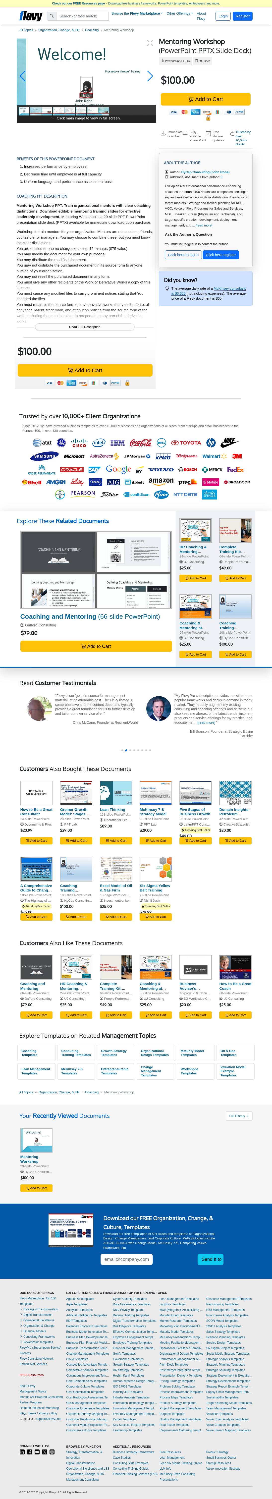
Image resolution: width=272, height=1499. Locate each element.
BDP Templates (76, 1321)
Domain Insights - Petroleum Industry (235, 814)
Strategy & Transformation (39, 1309)
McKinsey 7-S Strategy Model (153, 811)
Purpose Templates (172, 1414)
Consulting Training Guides (131, 1468)
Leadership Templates (127, 1430)
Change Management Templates (151, 1071)
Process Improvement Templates (181, 1392)
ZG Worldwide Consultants (203, 998)
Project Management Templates (181, 1408)
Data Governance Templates (132, 1304)
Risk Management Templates (225, 1310)
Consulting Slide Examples (131, 1463)
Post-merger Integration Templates (182, 1370)
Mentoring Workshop (29, 1159)
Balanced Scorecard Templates (87, 1326)
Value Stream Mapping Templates (228, 1430)
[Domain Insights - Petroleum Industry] (235, 793)
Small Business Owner (221, 1457)
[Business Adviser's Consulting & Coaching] (195, 967)
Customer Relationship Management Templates (88, 1419)
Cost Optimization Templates (85, 1392)
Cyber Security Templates (130, 1299)
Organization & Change (37, 1326)
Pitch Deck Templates (174, 1364)
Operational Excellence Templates (182, 1348)
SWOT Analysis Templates (223, 1326)
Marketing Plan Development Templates (182, 1326)
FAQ (23, 1413)
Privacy (43, 1413)
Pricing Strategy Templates (177, 1381)
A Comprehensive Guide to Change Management (36, 890)
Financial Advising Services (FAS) (135, 1474)
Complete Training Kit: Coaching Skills (233, 551)
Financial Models (33, 1331)
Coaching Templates (29, 1053)
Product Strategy (217, 1452)
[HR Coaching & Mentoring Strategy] (195, 530)
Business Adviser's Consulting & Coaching (191, 991)
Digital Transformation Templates (135, 1321)
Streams (25, 1353)
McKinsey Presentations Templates (182, 1337)
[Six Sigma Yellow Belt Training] (156, 869)
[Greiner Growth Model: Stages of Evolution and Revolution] (76, 793)
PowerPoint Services (33, 1364)
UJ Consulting (194, 562)
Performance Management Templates (182, 1359)
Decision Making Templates (131, 1315)
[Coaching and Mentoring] (96, 570)
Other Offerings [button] (178, 13)
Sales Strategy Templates (223, 1331)
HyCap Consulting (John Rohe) (246, 638)
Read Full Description (84, 327)
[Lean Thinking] (116, 793)
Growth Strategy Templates (114, 1053)
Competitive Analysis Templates (87, 1370)
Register (243, 16)
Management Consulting (82, 1479)
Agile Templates (76, 1304)
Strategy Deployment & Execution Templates (229, 1375)
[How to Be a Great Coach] (235, 967)
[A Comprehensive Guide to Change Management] (36, 869)
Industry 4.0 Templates (128, 1392)
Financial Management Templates (135, 1348)
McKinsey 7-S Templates (72, 1071)
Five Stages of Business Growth (194, 811)
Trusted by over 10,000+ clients (243, 138)
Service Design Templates (223, 1342)
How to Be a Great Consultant (36, 811)
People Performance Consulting (246, 562)
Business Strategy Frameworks (133, 1452)
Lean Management (172, 1457)
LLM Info (165, 1468)
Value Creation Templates (223, 1425)
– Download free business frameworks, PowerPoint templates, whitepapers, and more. (136, 3)
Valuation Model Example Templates (232, 1071)
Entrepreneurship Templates (114, 1071)
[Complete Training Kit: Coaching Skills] (235, 530)
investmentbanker (117, 900)
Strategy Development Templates (228, 1381)
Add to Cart (205, 99)
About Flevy (201, 16)
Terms (32, 1413)
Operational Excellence (37, 1320)
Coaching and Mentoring (32, 986)
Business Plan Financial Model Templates (88, 1342)
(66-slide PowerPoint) (90, 616)
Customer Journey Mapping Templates (88, 1414)
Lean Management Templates (35, 1071)
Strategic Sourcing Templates (225, 1370)
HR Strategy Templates (128, 1370)
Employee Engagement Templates (135, 1337)
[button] (22, 76)
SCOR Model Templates (222, 1321)
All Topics (26, 30)
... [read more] (202, 225)
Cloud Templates (77, 1359)
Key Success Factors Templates (134, 1425)
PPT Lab (70, 824)
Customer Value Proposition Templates (88, 1425)
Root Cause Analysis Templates (227, 1315)
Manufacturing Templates (176, 1315)
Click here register (221, 255)
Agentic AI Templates (80, 1299)
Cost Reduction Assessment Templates (88, 1397)
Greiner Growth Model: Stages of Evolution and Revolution (75, 816)
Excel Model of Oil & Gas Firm (116, 888)
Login (223, 16)
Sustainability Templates (222, 1397)
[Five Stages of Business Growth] (195, 793)
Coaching (92, 30)
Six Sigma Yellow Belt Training (155, 888)
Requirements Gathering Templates (182, 1430)
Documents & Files (38, 824)
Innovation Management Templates (135, 1408)
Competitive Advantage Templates (88, 1364)
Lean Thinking (112, 809)
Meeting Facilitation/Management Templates (182, 1342)
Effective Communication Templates (135, 1331)
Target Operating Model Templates (229, 1403)
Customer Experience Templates (87, 1408)
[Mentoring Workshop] (36, 1140)
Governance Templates (128, 1359)
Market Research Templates (178, 1321)
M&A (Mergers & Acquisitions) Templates (182, 1310)
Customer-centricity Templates (86, 1430)
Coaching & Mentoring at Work (190, 628)
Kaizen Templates (125, 1419)
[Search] (82, 16)
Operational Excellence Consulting (129, 820)
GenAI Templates (124, 1353)
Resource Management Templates (229, 1299)
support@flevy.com (48, 1419)
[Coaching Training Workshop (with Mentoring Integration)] (235, 606)
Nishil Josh (152, 900)
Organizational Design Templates (155, 1053)
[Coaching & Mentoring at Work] (195, 606)
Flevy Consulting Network (37, 1358)
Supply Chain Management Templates (229, 1392)
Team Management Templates (226, 1408)
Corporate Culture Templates (85, 1386)
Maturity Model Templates (192, 1053)
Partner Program (31, 1402)
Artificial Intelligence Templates (86, 1315)
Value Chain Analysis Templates (227, 1419)
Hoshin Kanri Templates (129, 1375)
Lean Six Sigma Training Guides (181, 1463)
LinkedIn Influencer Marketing (39, 1408)
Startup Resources (218, 1463)
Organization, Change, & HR (59, 30)
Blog (54, 1413)
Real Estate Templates (174, 1425)
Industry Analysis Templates (131, 1397)
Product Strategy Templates (178, 1403)
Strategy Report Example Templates (229, 1386)
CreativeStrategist (236, 824)
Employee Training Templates (132, 1342)
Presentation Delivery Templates (181, 1375)
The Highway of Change (41, 900)
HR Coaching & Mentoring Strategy (193, 551)
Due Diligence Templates (129, 1326)
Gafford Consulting (40, 625)
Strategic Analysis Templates (225, 1359)
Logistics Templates (173, 1304)
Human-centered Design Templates (135, 1381)
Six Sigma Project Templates (225, 1348)
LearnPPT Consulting (199, 824)
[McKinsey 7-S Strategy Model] (156, 793)
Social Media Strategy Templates (228, 1353)
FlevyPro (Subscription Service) (40, 1347)
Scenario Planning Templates (225, 1337)
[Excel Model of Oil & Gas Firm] (116, 869)
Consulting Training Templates (76, 1053)
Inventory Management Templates (135, 1414)
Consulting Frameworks (37, 1336)
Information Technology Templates (135, 1403)
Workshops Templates (190, 1071)
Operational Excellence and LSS (87, 1468)
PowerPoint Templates (36, 1342)
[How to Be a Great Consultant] (36, 793)
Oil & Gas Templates (228, 1053)
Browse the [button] (135, 13)
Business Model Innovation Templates (88, 1331)
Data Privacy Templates (128, 1310)
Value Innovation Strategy (223, 1468)
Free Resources (170, 1452)
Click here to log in (183, 255)
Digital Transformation (36, 1315)
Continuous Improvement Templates (88, 1375)
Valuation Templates (219, 1414)
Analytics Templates (79, 1310)
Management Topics (33, 1391)
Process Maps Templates (176, 1397)
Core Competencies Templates (86, 1381)
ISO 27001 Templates (127, 1386)
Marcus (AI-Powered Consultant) (41, 1397)
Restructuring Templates (222, 1304)
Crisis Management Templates (86, 1403)
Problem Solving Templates (178, 1386)
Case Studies (122, 1457)
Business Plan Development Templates (88, 1337)
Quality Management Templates (181, 1419)
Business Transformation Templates (88, 1348)
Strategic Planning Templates (225, 1364)
